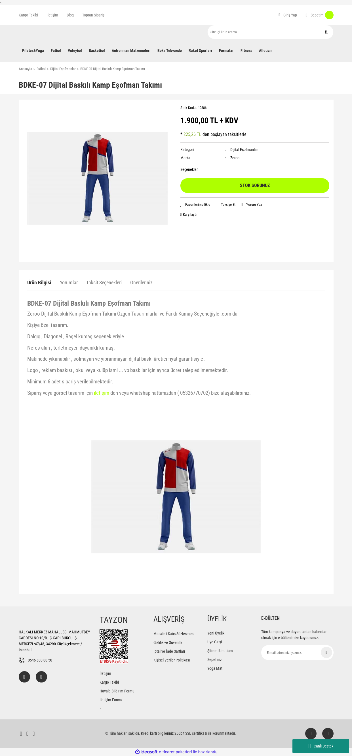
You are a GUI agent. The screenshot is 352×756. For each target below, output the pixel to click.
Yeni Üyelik (215, 633)
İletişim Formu (111, 700)
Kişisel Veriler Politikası (171, 660)
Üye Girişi (214, 642)
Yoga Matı (215, 668)
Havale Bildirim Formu (117, 691)
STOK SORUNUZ (255, 185)
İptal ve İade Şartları (169, 651)
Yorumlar (69, 282)
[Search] (270, 32)
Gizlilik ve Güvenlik (167, 642)
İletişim (52, 15)
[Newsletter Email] (297, 652)
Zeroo (234, 158)
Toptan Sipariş (93, 15)
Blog (70, 15)
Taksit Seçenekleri (104, 282)
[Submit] (326, 652)
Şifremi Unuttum (220, 650)
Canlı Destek (320, 746)
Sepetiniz (214, 659)
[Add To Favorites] (195, 204)
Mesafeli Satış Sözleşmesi (173, 633)
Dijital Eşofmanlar (244, 149)
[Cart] (319, 15)
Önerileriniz (141, 282)
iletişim (101, 393)
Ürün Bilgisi (39, 282)
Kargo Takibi (28, 15)
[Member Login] (288, 15)
